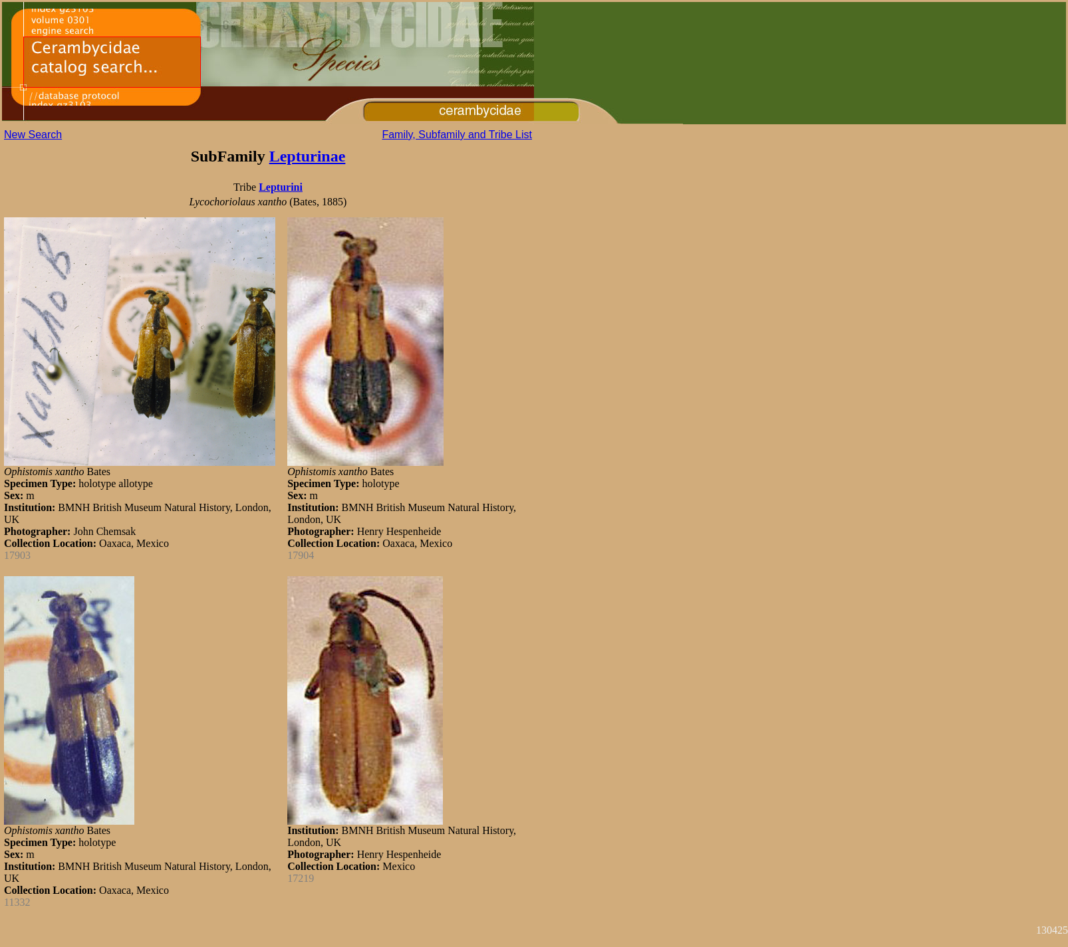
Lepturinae (307, 156)
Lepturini (281, 187)
